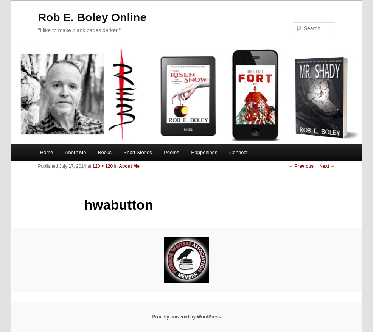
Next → (327, 166)
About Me (75, 152)
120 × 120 (103, 166)
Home (46, 152)
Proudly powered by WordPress (186, 317)
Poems (171, 152)
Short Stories (138, 152)
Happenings (204, 152)
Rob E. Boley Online (92, 17)
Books (105, 152)
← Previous (301, 166)
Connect (238, 152)
